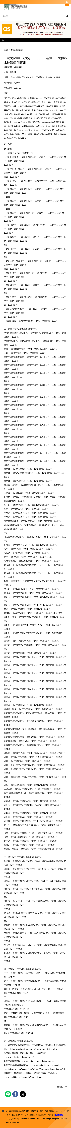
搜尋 (67, 15)
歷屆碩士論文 (17, 50)
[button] (35, 2)
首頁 (6, 50)
